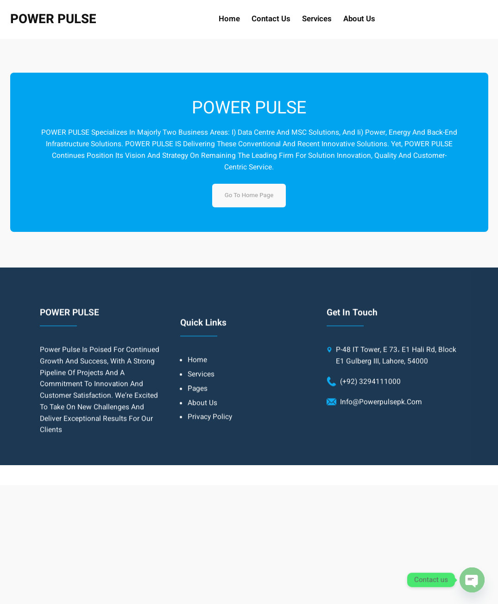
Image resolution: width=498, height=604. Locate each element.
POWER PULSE (53, 19)
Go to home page (249, 195)
